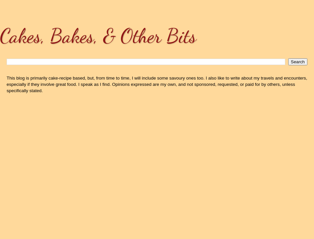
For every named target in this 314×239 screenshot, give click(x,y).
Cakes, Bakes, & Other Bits (98, 36)
